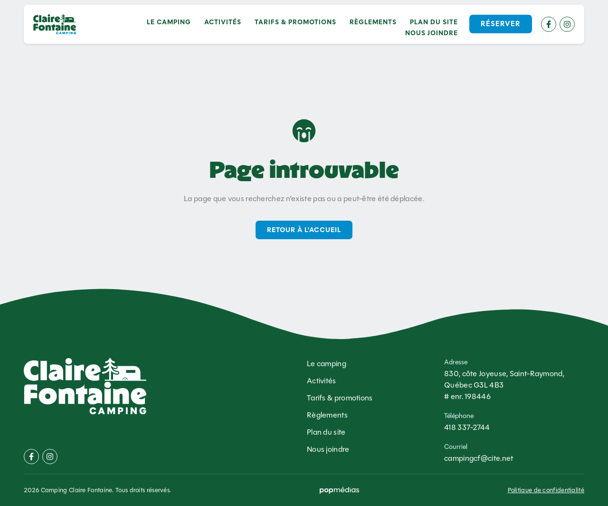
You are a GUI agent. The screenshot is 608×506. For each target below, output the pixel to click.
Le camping (169, 22)
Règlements (373, 22)
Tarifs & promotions (295, 22)
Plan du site (434, 22)
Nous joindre (431, 33)
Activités (222, 22)
